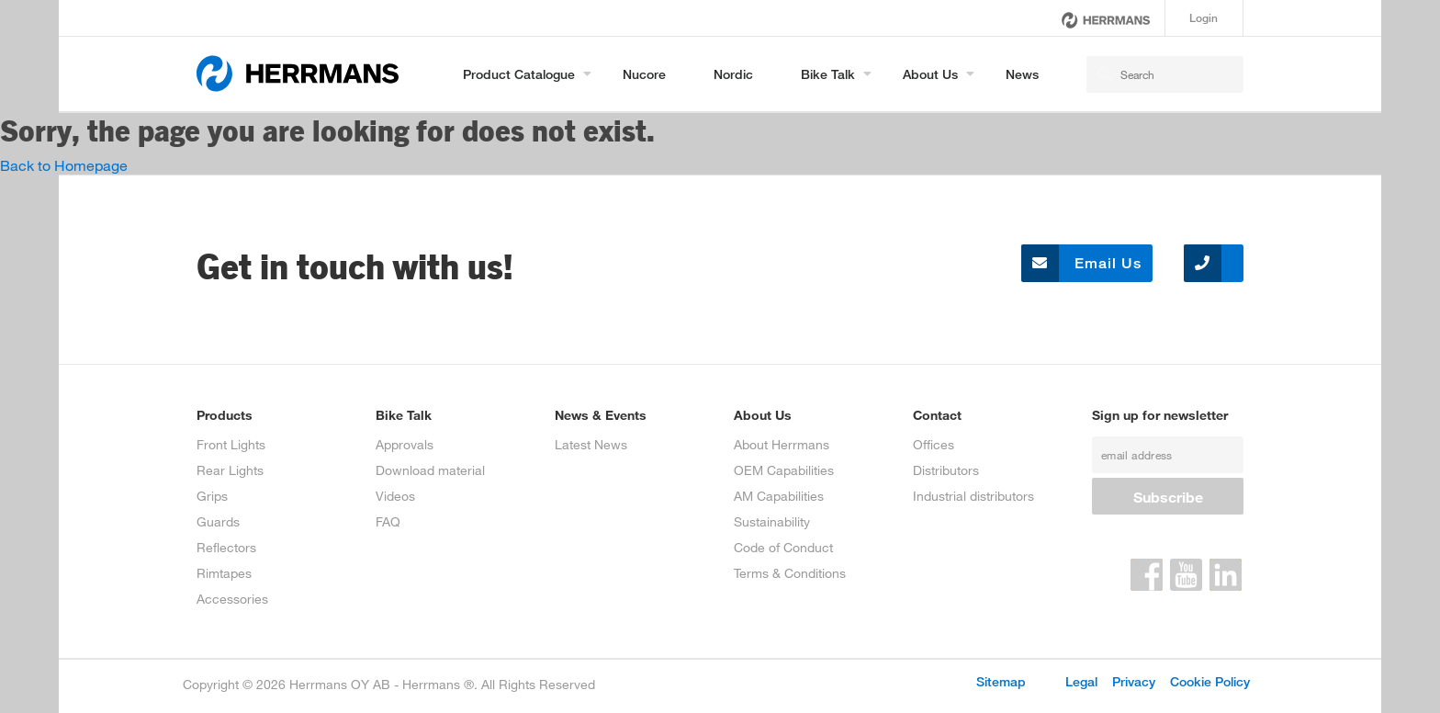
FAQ (388, 521)
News (1022, 74)
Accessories (232, 598)
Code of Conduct (783, 547)
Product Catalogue (519, 74)
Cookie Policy (1210, 681)
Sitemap (1001, 681)
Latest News (591, 444)
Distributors (946, 470)
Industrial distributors (973, 496)
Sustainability (772, 521)
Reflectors (226, 547)
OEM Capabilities (784, 470)
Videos (395, 496)
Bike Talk (828, 74)
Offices (933, 444)
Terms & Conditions (790, 573)
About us (930, 74)
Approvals (404, 444)
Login (1203, 18)
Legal (1081, 681)
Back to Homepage (64, 165)
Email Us (1081, 263)
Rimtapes (224, 573)
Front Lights (231, 444)
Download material (430, 470)
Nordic (733, 74)
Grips (212, 496)
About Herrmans (781, 444)
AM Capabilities (779, 496)
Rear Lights (230, 470)
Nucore (644, 74)
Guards (218, 521)
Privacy (1133, 681)
